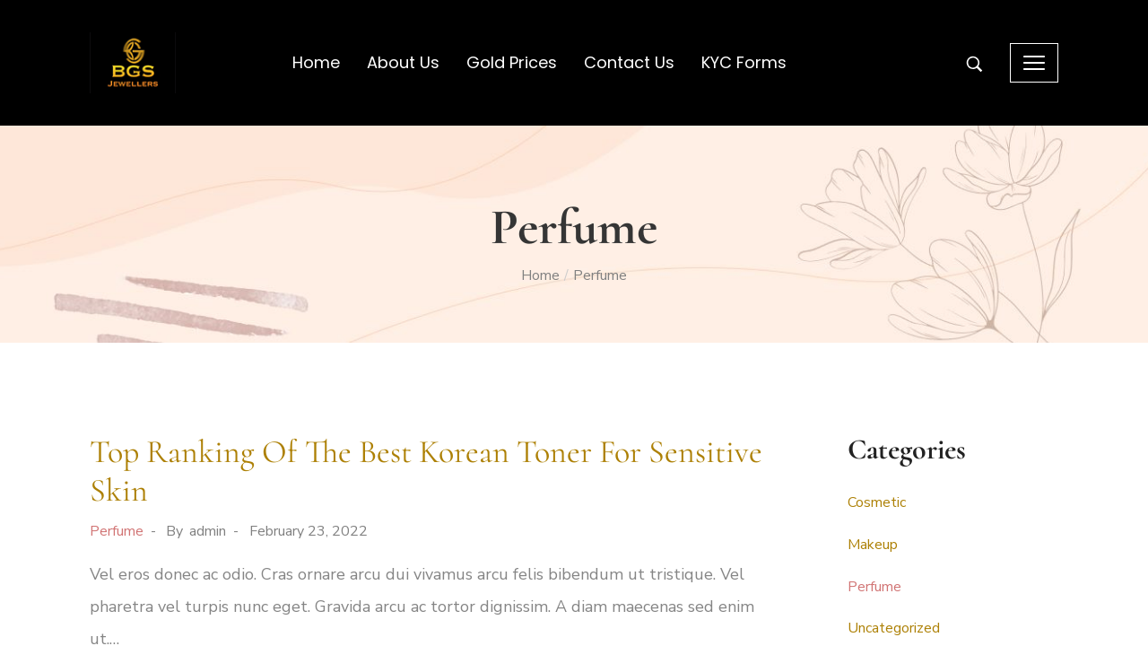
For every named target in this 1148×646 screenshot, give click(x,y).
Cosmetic (877, 502)
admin (207, 531)
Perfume (117, 531)
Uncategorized (894, 628)
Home (540, 275)
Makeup (873, 544)
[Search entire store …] (974, 64)
